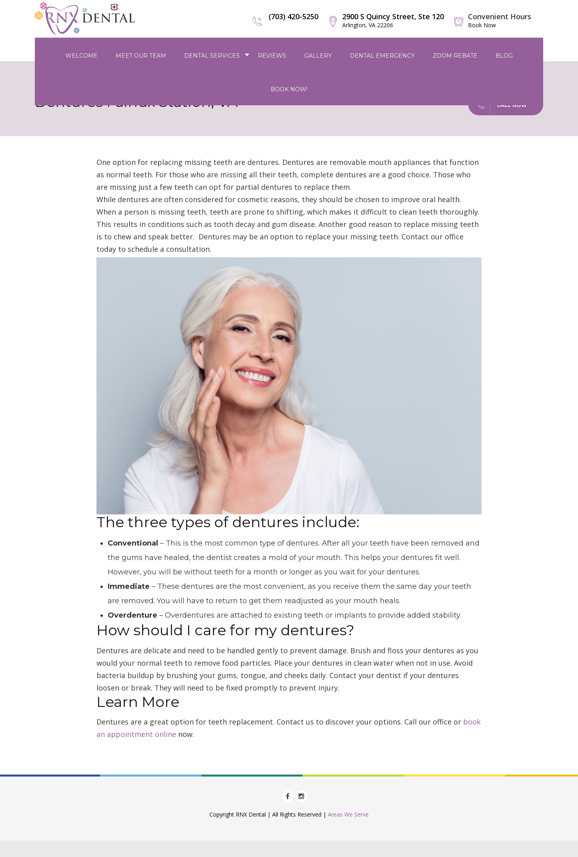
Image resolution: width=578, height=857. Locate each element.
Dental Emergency (382, 55)
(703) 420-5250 (293, 16)
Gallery (318, 55)
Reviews (272, 55)
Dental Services (212, 55)
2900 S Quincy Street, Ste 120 (393, 20)
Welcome (81, 55)
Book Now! (289, 89)
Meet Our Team (141, 55)
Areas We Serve (348, 814)
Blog (504, 55)
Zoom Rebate (455, 55)
